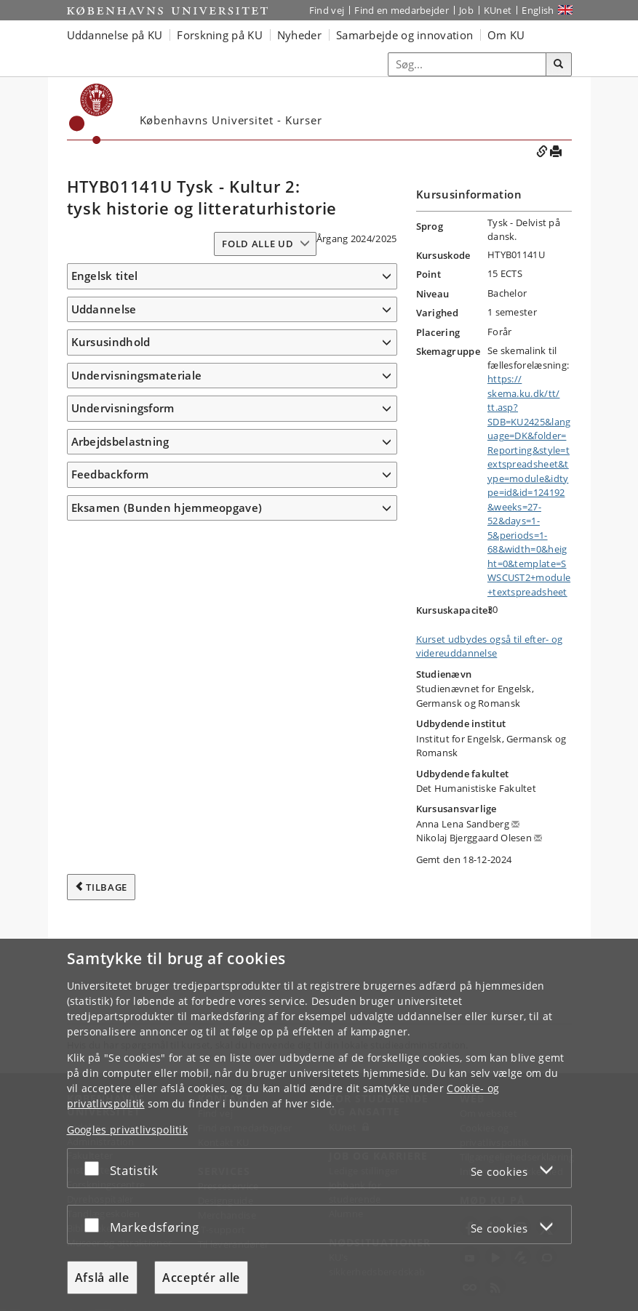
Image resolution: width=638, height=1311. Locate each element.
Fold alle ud (257, 243)
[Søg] (559, 64)
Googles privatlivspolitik (127, 1129)
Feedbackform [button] (110, 900)
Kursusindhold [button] (111, 384)
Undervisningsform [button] (123, 834)
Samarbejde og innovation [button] (404, 35)
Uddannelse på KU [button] (115, 35)
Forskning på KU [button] (220, 35)
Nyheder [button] (299, 35)
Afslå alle (102, 1278)
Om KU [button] (506, 35)
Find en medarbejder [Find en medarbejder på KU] (401, 10)
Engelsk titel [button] (104, 275)
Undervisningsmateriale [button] (136, 779)
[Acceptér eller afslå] (95, 1168)
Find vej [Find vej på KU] (326, 10)
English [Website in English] (538, 10)
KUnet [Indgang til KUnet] (498, 10)
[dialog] (319, 1125)
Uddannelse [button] (104, 330)
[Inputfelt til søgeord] (467, 64)
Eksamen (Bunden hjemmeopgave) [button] (167, 933)
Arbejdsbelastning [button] (120, 867)
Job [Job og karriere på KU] (466, 10)
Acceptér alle (201, 1278)
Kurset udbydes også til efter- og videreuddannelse (489, 646)
